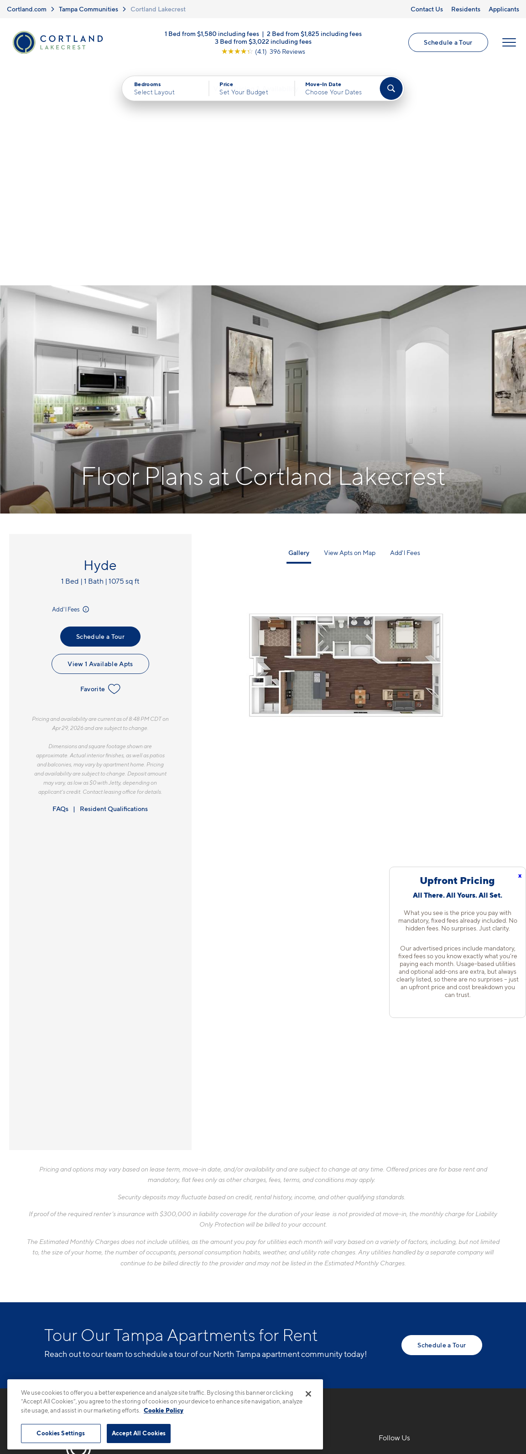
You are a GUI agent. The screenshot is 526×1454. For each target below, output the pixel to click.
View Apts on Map (349, 335)
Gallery (298, 335)
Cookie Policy (163, 1410)
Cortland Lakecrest (158, 9)
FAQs (60, 592)
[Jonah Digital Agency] (461, 1369)
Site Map (303, 1375)
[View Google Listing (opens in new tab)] (263, 52)
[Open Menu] (509, 43)
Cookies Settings (60, 1433)
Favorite (100, 472)
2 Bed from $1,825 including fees (314, 34)
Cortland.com (27, 9)
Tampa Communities (88, 9)
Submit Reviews (261, 1375)
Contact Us (427, 9)
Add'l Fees (71, 392)
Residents (465, 9)
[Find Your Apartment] (391, 90)
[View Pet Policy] (257, 1291)
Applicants (504, 9)
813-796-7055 (205, 1241)
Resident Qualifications (114, 592)
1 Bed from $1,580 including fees (212, 34)
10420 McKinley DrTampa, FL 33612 (214, 1263)
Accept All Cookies (139, 1433)
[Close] (308, 1394)
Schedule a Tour (448, 43)
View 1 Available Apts (100, 447)
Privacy (220, 1375)
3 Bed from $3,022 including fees (263, 42)
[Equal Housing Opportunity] (186, 1291)
